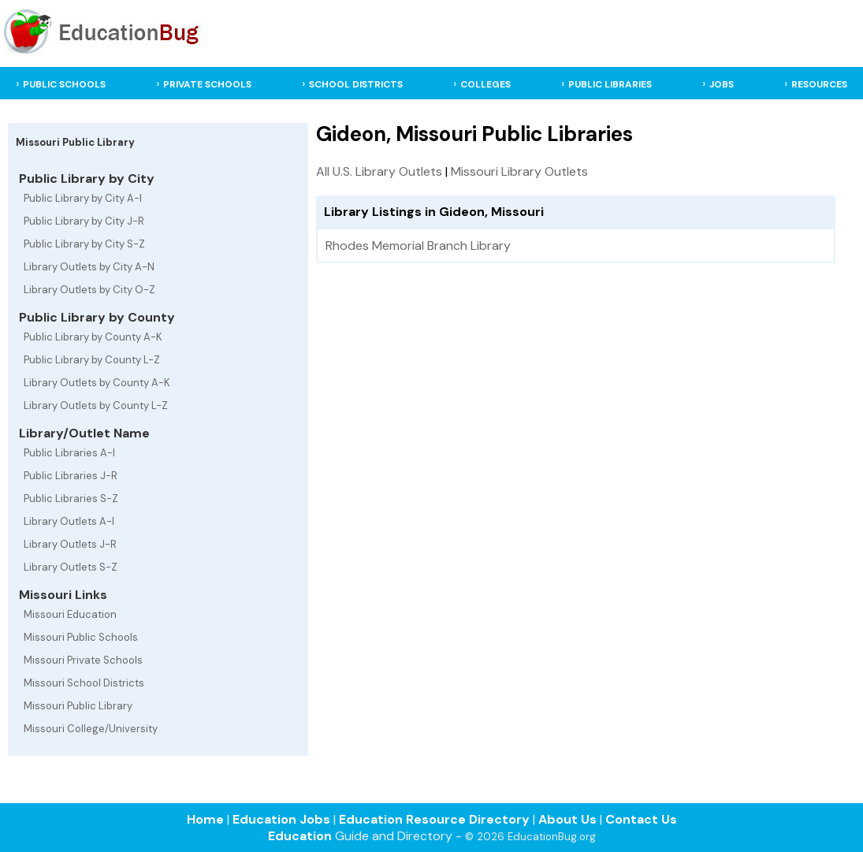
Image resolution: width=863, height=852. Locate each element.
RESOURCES (819, 84)
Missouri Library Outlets (519, 171)
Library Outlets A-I (69, 521)
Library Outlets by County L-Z (96, 405)
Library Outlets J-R (70, 544)
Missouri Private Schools (83, 660)
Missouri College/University (91, 728)
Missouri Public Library (78, 705)
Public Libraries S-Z (71, 498)
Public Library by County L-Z (92, 359)
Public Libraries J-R (70, 475)
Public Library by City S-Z (84, 244)
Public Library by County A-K (93, 337)
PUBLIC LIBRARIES (610, 84)
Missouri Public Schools (81, 637)
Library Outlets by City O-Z (89, 289)
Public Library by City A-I (83, 198)
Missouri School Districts (84, 683)
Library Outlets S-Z (70, 567)
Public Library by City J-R (84, 221)
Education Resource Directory (434, 819)
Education (300, 836)
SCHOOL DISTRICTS (356, 84)
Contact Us (641, 819)
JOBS (721, 84)
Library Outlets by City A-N (89, 266)
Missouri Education (70, 614)
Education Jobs (281, 819)
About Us (567, 819)
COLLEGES (485, 84)
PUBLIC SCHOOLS (64, 84)
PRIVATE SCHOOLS (207, 84)
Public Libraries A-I (69, 452)
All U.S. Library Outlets (379, 171)
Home (205, 819)
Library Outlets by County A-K (97, 382)
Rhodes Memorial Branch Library (418, 245)
